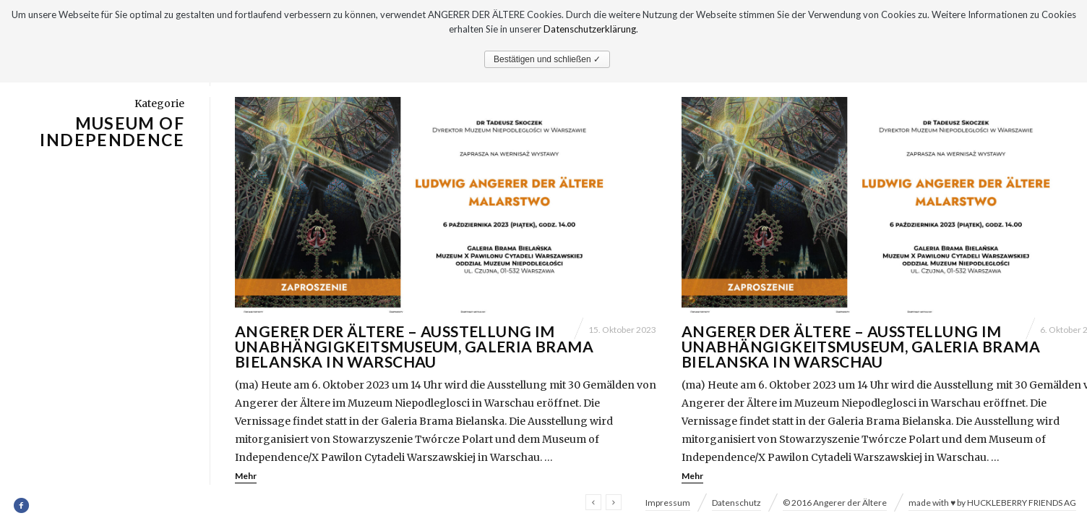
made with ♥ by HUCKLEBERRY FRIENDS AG (992, 502)
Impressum (667, 502)
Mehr (246, 475)
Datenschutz (736, 502)
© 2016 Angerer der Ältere (835, 502)
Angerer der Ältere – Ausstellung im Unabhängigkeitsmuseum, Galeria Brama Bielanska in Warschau (414, 346)
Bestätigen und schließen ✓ (547, 59)
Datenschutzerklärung (590, 29)
